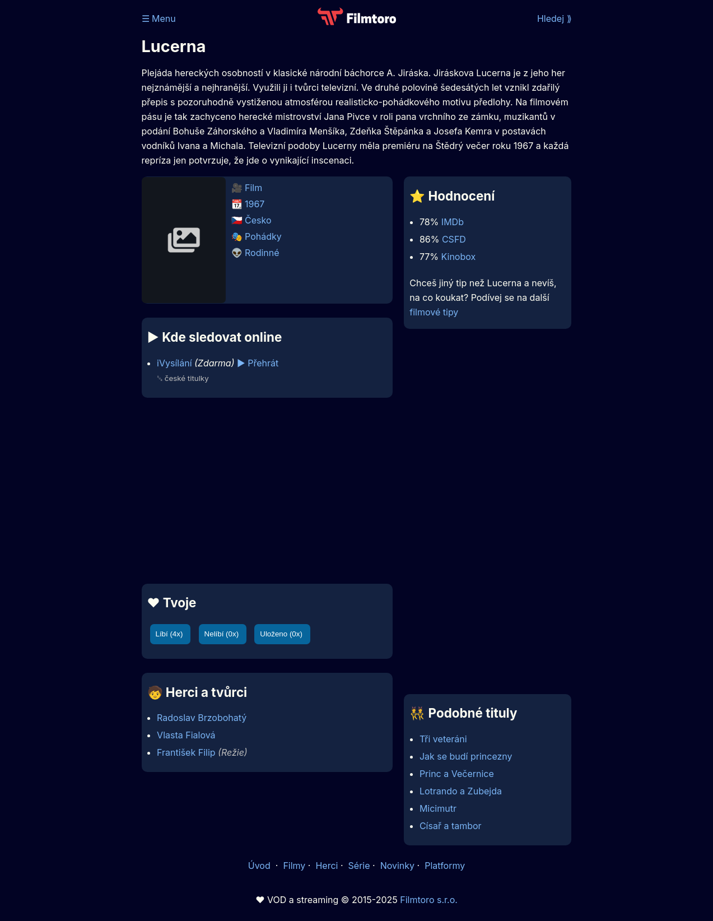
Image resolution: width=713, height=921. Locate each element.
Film (253, 187)
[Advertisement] (267, 490)
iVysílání (174, 363)
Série (359, 865)
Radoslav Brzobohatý (201, 717)
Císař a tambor (451, 825)
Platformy (445, 865)
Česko (258, 220)
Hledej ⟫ (554, 18)
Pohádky (263, 236)
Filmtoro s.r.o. (429, 899)
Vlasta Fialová (186, 735)
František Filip (186, 752)
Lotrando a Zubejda (461, 791)
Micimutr (438, 808)
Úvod (260, 865)
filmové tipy (433, 312)
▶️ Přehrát (257, 363)
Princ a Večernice (457, 773)
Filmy (294, 865)
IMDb (452, 221)
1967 (254, 204)
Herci (326, 865)
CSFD (454, 239)
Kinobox (458, 256)
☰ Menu (159, 18)
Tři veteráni (443, 739)
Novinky (397, 865)
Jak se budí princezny (466, 756)
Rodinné (262, 252)
